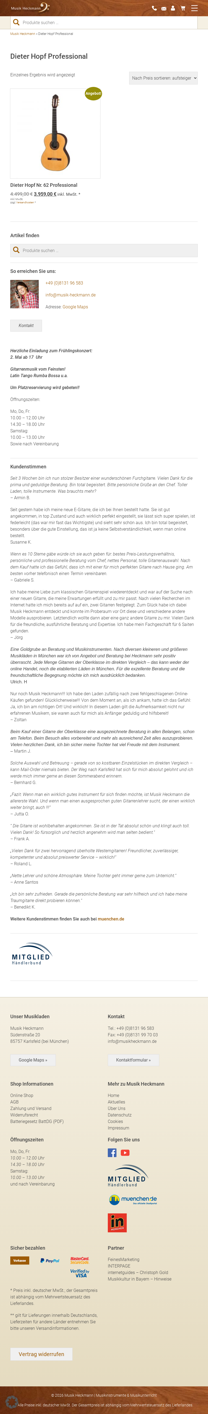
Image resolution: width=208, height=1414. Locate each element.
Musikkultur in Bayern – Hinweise (139, 1279)
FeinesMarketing (123, 1259)
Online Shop (21, 1095)
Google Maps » (33, 1060)
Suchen (18, 22)
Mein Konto (175, 8)
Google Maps (75, 306)
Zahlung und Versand (30, 1108)
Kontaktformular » (133, 1060)
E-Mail (165, 8)
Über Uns (116, 1108)
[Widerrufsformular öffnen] (41, 1354)
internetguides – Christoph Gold (138, 1272)
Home (113, 1095)
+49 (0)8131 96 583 (64, 283)
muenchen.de (111, 919)
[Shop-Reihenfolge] (163, 78)
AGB (14, 1102)
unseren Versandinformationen (49, 1328)
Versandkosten (25, 202)
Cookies (115, 1121)
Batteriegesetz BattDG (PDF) (37, 1121)
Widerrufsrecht (24, 1115)
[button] (12, 1402)
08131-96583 (156, 8)
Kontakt (26, 325)
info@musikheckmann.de (132, 1041)
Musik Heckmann (22, 34)
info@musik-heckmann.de (71, 295)
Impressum (118, 1128)
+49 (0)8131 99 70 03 (137, 1034)
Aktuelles (116, 1102)
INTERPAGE (119, 1266)
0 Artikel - (184, 8)
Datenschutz (120, 1115)
